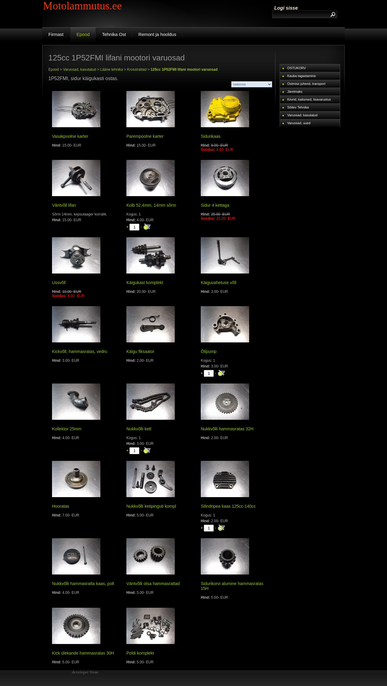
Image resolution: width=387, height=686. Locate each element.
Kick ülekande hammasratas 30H (83, 653)
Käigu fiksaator (140, 351)
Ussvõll (59, 282)
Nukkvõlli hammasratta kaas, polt (83, 583)
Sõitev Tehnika (298, 107)
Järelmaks (294, 91)
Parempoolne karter (145, 136)
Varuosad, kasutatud (79, 69)
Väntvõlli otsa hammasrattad (153, 583)
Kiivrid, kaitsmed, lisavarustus (309, 99)
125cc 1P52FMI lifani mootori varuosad (184, 69)
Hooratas (60, 506)
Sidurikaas (210, 136)
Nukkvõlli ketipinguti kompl (151, 506)
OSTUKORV (296, 68)
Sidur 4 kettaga (215, 205)
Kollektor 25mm (66, 428)
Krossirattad (136, 69)
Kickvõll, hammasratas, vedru (79, 351)
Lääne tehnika (111, 69)
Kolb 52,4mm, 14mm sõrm (151, 205)
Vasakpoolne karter (70, 136)
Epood (53, 69)
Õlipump (208, 351)
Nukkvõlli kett (138, 428)
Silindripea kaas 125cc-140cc (228, 506)
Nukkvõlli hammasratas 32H (227, 428)
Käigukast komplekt (144, 282)
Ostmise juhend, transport (306, 84)
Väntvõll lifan (64, 205)
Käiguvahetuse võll (218, 282)
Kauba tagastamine (301, 76)
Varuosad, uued (299, 123)
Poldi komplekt (140, 653)
